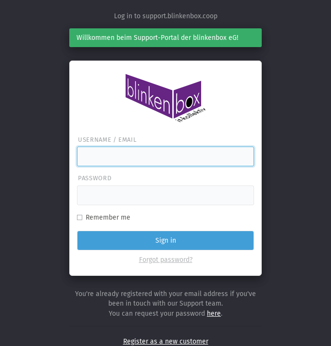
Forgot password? (165, 260)
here (214, 313)
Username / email (107, 139)
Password (94, 178)
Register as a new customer (165, 341)
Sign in (165, 240)
